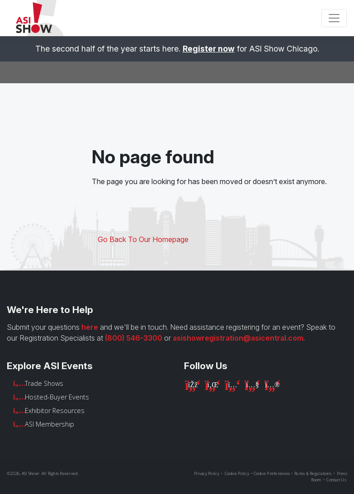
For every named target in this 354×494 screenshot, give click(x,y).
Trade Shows (44, 383)
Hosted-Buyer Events (57, 397)
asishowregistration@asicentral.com (238, 337)
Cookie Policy (237, 473)
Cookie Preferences (272, 473)
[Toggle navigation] (334, 18)
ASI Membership (49, 424)
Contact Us (336, 480)
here (89, 327)
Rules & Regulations (312, 473)
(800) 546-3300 (133, 337)
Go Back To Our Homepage (143, 239)
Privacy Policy (206, 473)
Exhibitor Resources (55, 410)
